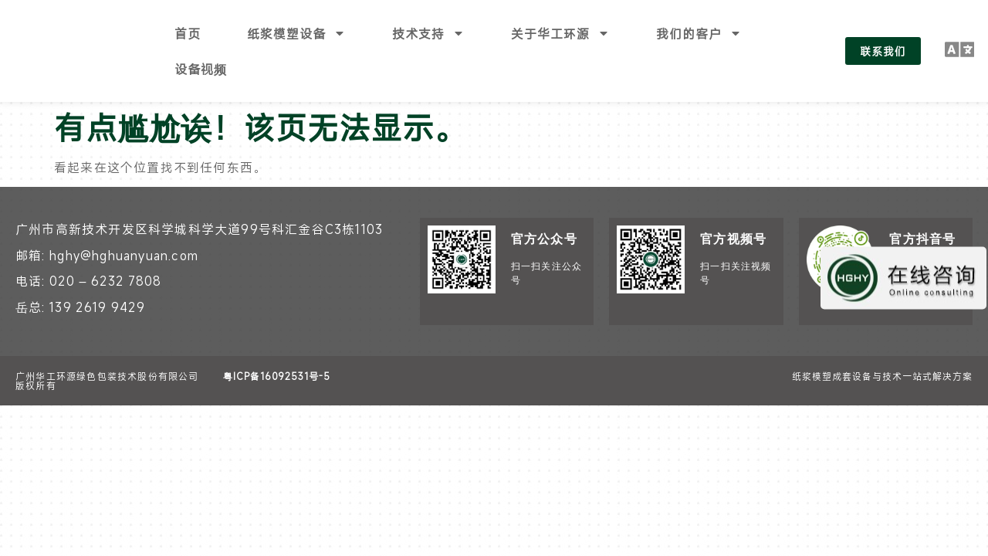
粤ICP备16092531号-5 (276, 340)
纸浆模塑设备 (296, 33)
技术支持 (428, 33)
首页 (187, 33)
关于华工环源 (560, 33)
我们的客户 (699, 33)
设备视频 (200, 68)
